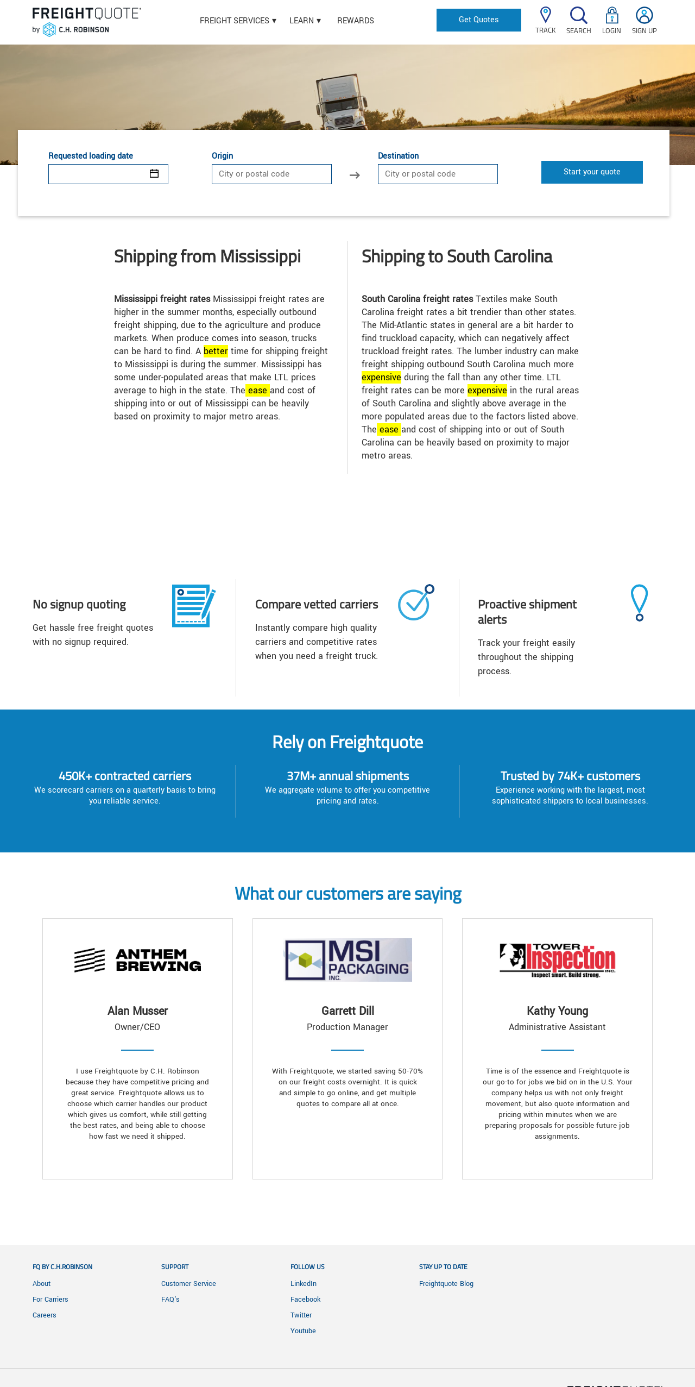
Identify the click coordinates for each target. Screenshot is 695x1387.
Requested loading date (90, 156)
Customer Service (188, 1284)
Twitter (301, 1315)
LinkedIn (303, 1284)
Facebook (305, 1299)
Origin (222, 156)
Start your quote (592, 172)
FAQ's (170, 1299)
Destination (398, 156)
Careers (44, 1315)
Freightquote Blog (446, 1284)
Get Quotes (479, 20)
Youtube (303, 1331)
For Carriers (50, 1299)
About (41, 1284)
